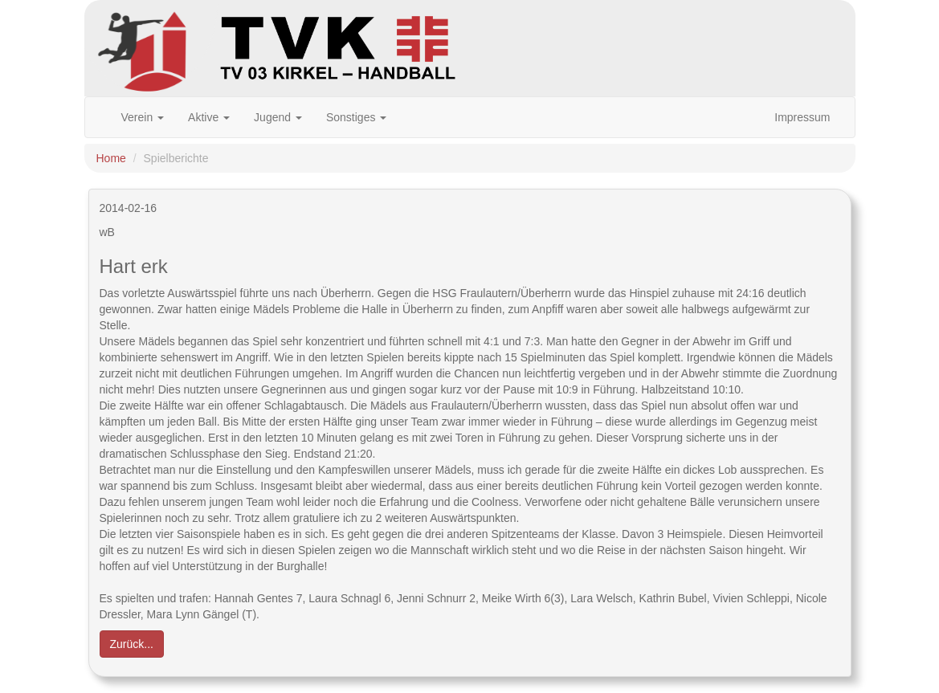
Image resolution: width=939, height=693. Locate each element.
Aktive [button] (209, 117)
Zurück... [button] (131, 644)
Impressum (802, 117)
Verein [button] (143, 117)
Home (111, 158)
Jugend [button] (278, 117)
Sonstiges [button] (356, 117)
